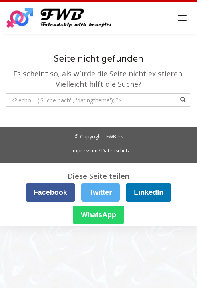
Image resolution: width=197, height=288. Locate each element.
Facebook (50, 192)
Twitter (100, 192)
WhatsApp (98, 215)
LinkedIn (148, 192)
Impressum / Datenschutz (101, 150)
